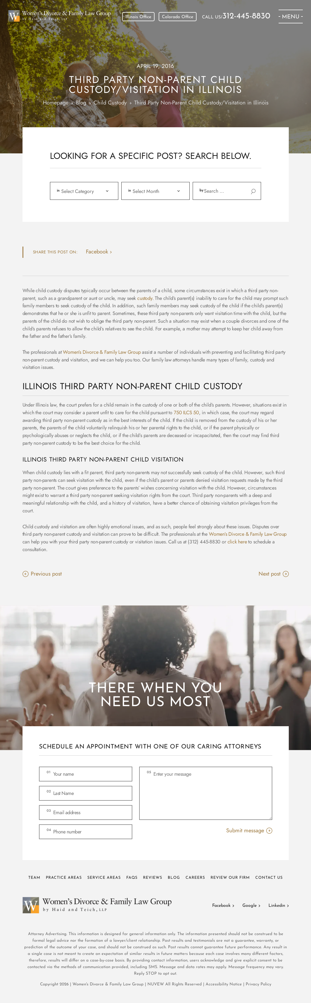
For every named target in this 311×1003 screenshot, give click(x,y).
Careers (195, 878)
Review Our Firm (230, 878)
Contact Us (269, 878)
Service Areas (104, 878)
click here (237, 541)
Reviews (152, 878)
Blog (174, 878)
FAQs (132, 878)
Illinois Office (138, 17)
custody (144, 298)
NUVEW (155, 984)
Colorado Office (177, 17)
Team (34, 878)
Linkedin (276, 905)
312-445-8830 (246, 16)
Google (249, 905)
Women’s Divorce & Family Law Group (102, 352)
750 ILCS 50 (186, 412)
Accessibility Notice (224, 984)
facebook (97, 252)
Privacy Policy (258, 984)
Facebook (221, 905)
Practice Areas (64, 878)
